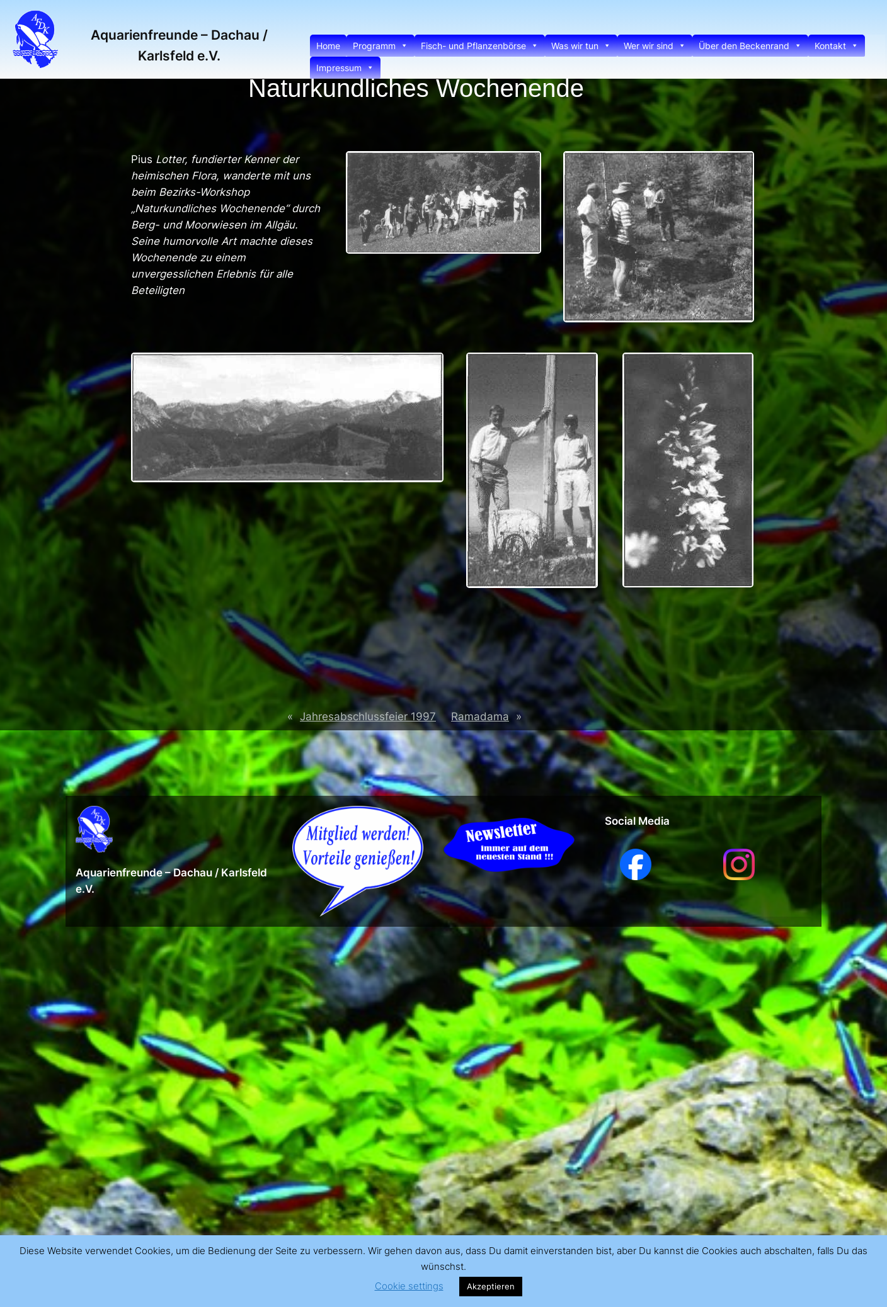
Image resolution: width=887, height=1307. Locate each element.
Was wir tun (581, 46)
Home (328, 45)
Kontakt (837, 46)
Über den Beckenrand (750, 46)
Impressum (345, 68)
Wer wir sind (655, 46)
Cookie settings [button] (409, 1286)
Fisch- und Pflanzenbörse (480, 46)
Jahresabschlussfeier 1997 (368, 716)
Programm (380, 46)
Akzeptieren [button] (491, 1286)
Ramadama (480, 716)
